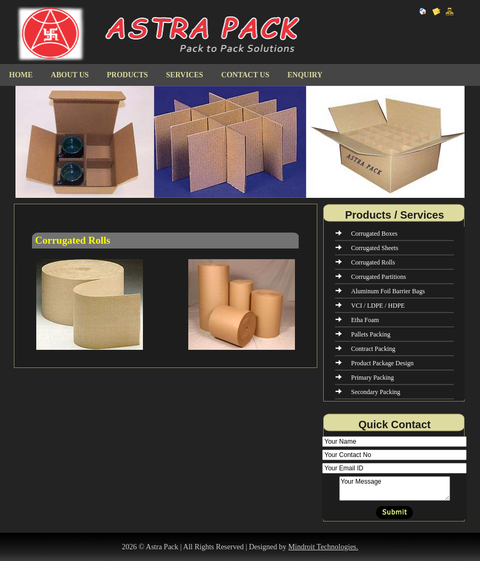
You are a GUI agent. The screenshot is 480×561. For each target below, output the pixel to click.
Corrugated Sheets (374, 248)
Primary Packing (372, 377)
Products (127, 75)
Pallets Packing (370, 334)
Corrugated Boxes (374, 233)
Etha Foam (365, 320)
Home (21, 75)
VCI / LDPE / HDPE (378, 305)
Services (184, 75)
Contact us (245, 75)
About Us (70, 75)
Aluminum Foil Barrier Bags (388, 291)
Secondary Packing (375, 392)
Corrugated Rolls (373, 262)
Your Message (394, 488)
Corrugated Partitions (378, 276)
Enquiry (305, 75)
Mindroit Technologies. (323, 547)
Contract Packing (373, 348)
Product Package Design (382, 363)
